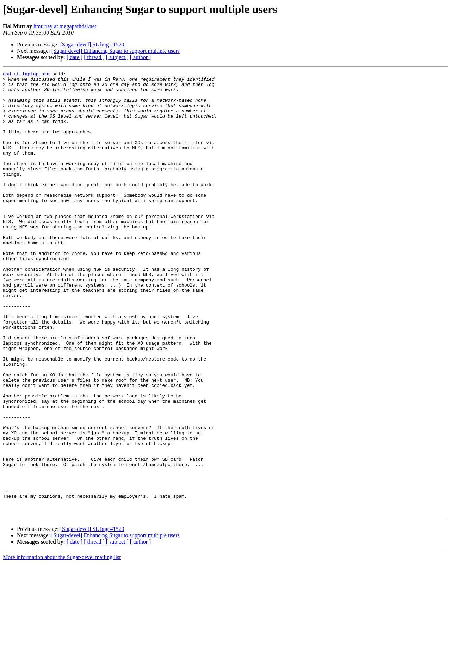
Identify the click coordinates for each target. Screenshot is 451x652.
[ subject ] (117, 57)
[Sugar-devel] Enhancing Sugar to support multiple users (115, 51)
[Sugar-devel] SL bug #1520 (92, 45)
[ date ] (74, 57)
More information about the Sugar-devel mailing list (62, 646)
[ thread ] (94, 57)
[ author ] (140, 57)
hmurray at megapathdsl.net (64, 26)
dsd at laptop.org (26, 74)
